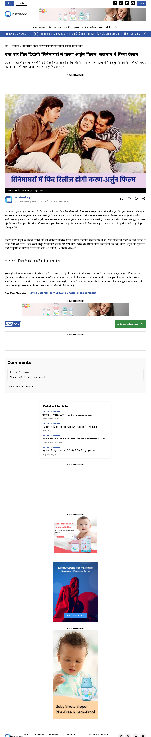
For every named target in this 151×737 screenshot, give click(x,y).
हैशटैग (85, 27)
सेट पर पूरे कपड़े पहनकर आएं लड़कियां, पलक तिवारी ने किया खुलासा (69, 427)
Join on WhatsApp (130, 324)
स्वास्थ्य (42, 27)
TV (12, 324)
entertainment (51, 411)
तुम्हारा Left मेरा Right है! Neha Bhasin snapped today (63, 292)
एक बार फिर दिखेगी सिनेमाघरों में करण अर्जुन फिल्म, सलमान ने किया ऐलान (53, 46)
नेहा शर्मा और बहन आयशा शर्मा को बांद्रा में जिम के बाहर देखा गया (68, 450)
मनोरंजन (58, 27)
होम (35, 27)
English (21, 3)
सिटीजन (109, 27)
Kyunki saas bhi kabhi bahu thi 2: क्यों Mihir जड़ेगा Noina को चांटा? (74, 439)
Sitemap (94, 734)
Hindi (9, 3)
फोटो (101, 27)
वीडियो (93, 27)
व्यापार (77, 27)
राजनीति (68, 27)
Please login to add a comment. (28, 377)
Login (142, 3)
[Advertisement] (75, 83)
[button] (116, 27)
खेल (49, 27)
